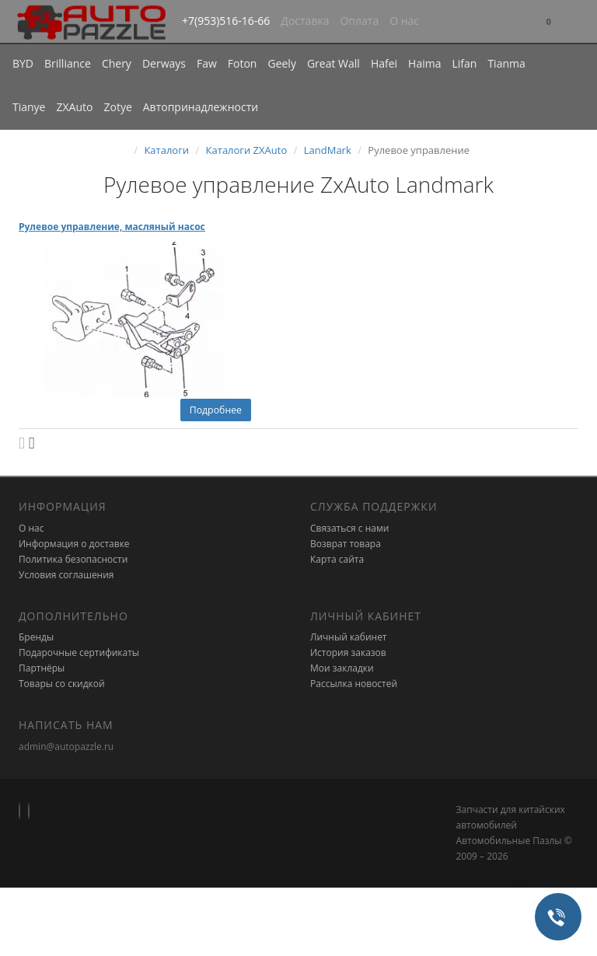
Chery (116, 63)
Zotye (117, 106)
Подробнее (216, 410)
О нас (404, 20)
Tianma (506, 63)
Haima (424, 63)
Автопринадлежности (200, 106)
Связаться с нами (349, 528)
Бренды (36, 637)
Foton (242, 63)
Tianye (29, 106)
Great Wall (333, 63)
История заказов (348, 652)
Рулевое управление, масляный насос (112, 226)
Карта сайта (337, 559)
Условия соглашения (66, 574)
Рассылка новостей (353, 683)
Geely (281, 63)
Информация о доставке (74, 543)
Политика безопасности (73, 559)
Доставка (305, 20)
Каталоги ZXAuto (247, 150)
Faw (207, 63)
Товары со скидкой (62, 683)
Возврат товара (345, 543)
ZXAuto (75, 106)
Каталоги (166, 150)
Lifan (464, 63)
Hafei (384, 63)
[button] (549, 22)
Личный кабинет (348, 637)
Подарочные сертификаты (79, 652)
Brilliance (67, 63)
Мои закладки (342, 668)
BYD (22, 63)
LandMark (327, 150)
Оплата (359, 20)
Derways (164, 63)
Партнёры (42, 668)
